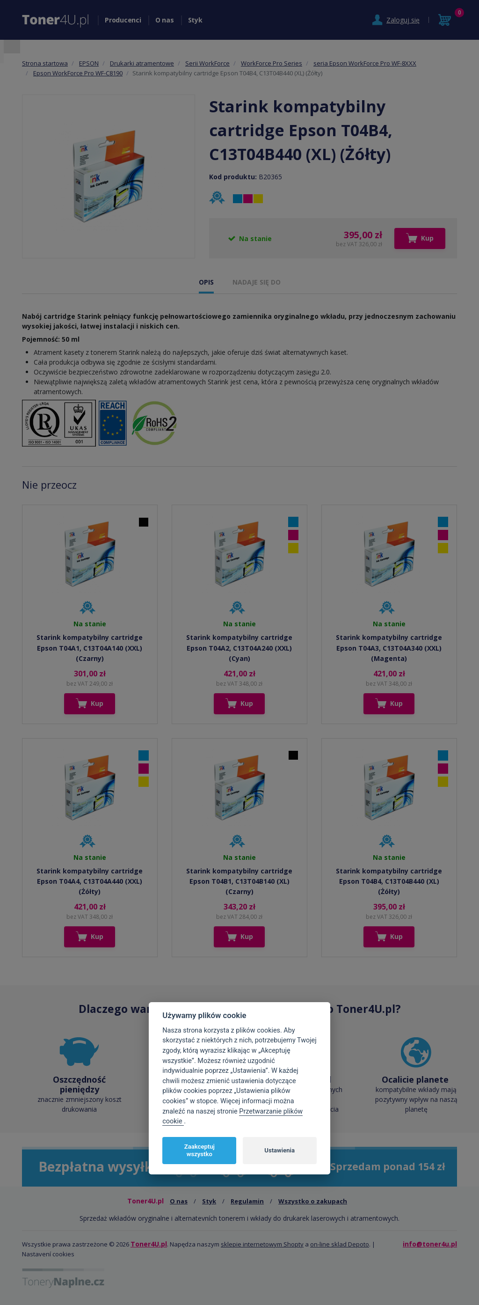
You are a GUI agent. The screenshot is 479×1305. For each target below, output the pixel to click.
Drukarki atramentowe (142, 63)
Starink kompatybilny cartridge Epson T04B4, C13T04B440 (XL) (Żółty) (389, 881)
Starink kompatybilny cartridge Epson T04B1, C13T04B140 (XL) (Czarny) (239, 881)
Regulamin (247, 1201)
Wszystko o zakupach (312, 1201)
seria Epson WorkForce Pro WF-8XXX (364, 63)
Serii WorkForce (207, 63)
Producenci (123, 19)
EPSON (89, 63)
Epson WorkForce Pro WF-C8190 (78, 73)
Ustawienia (279, 1150)
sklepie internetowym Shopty (262, 1244)
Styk (195, 19)
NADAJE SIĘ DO (256, 282)
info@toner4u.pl (430, 1243)
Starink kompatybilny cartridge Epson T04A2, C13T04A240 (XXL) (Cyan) (239, 648)
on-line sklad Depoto (339, 1244)
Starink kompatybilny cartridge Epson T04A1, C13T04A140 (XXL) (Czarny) (89, 648)
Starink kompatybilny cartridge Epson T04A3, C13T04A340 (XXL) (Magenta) (389, 648)
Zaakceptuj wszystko (199, 1150)
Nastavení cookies (48, 1254)
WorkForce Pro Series (271, 63)
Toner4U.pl (149, 1243)
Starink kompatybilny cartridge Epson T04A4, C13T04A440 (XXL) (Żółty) (89, 881)
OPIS (206, 282)
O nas (164, 19)
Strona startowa (45, 63)
